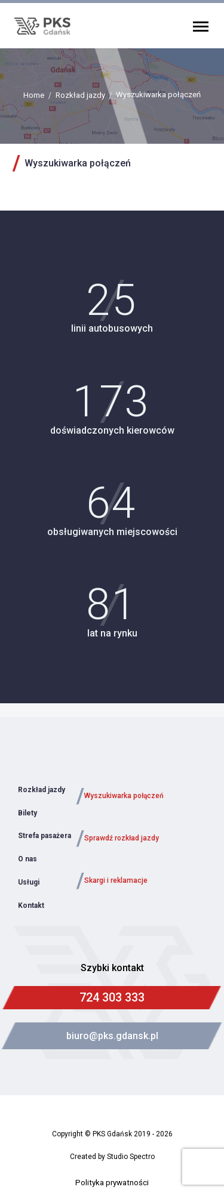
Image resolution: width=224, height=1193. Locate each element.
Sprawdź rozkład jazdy (121, 838)
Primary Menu (200, 26)
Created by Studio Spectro (112, 1156)
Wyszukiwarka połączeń (124, 796)
